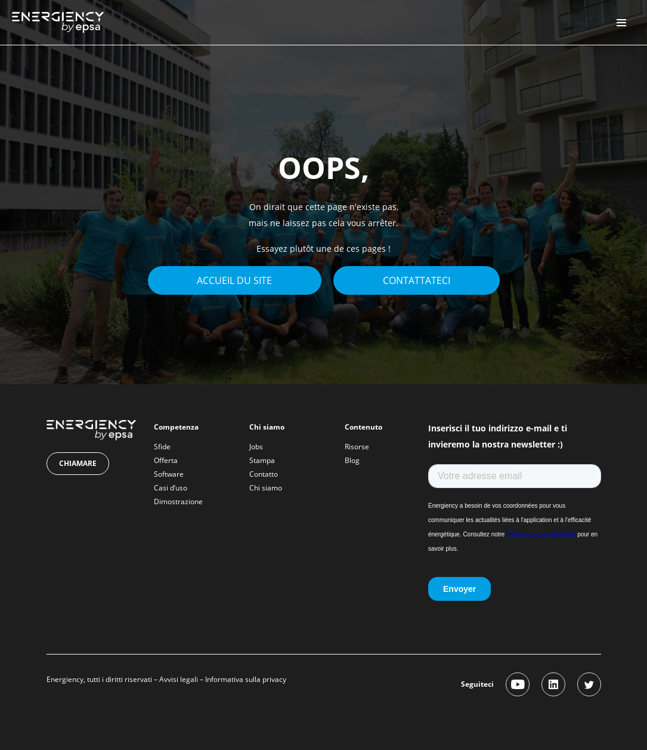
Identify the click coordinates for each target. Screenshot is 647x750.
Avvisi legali (178, 679)
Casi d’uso (170, 488)
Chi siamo (265, 488)
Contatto (263, 474)
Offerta (166, 460)
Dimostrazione (178, 501)
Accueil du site (234, 280)
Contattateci (416, 280)
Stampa (262, 460)
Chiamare (78, 463)
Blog (352, 460)
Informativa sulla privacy (245, 679)
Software (169, 474)
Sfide (162, 447)
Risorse (357, 447)
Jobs (256, 447)
